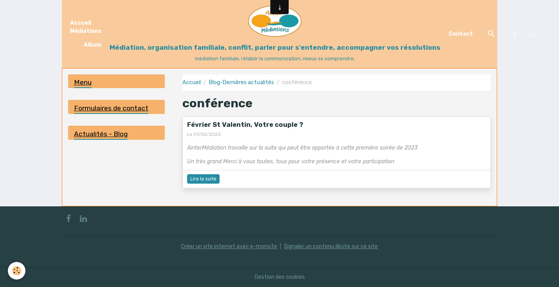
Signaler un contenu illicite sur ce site (331, 246)
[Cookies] (16, 271)
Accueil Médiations (85, 27)
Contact (461, 34)
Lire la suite (203, 179)
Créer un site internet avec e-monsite (229, 246)
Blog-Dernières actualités (241, 82)
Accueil (191, 82)
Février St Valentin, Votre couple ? (245, 124)
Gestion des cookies (279, 277)
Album (92, 45)
